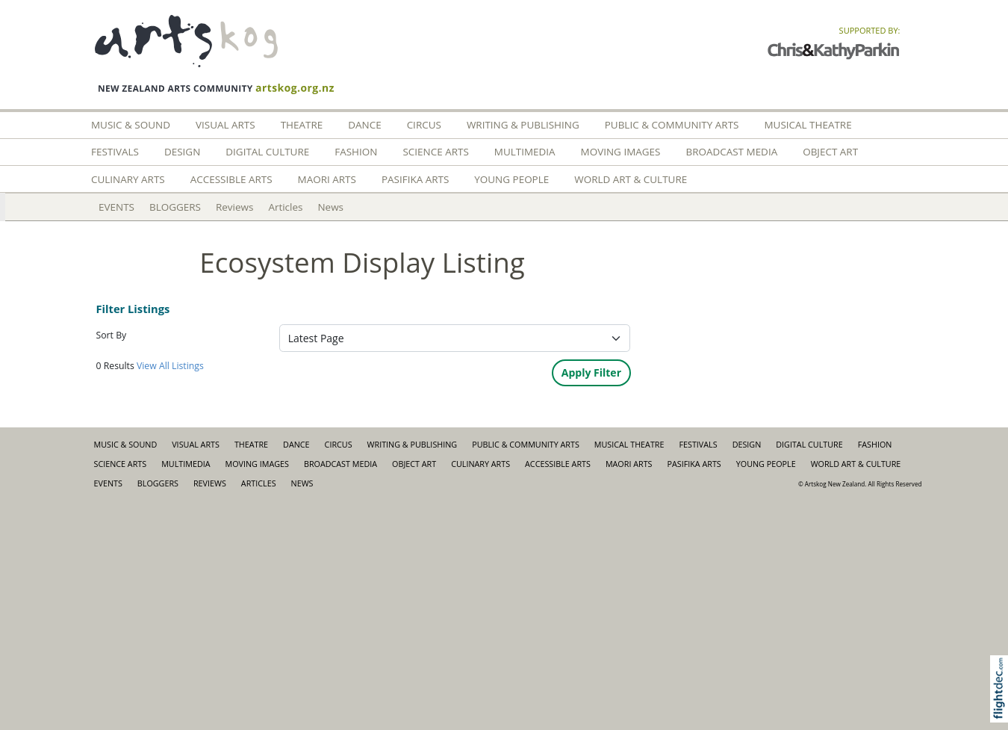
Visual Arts (225, 125)
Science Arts (435, 151)
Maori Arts (327, 179)
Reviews (234, 207)
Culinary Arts (128, 179)
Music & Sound (130, 125)
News (330, 207)
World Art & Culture (630, 179)
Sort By (111, 335)
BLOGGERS (175, 207)
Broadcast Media (731, 151)
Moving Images (621, 151)
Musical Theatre (807, 125)
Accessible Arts (231, 179)
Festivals (115, 151)
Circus (424, 125)
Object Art (830, 151)
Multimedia (525, 151)
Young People (511, 179)
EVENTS (116, 207)
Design (182, 151)
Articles (285, 207)
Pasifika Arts (415, 179)
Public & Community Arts (672, 125)
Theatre (302, 125)
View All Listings (170, 365)
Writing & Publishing (523, 125)
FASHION (356, 151)
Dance (364, 125)
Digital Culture (267, 151)
